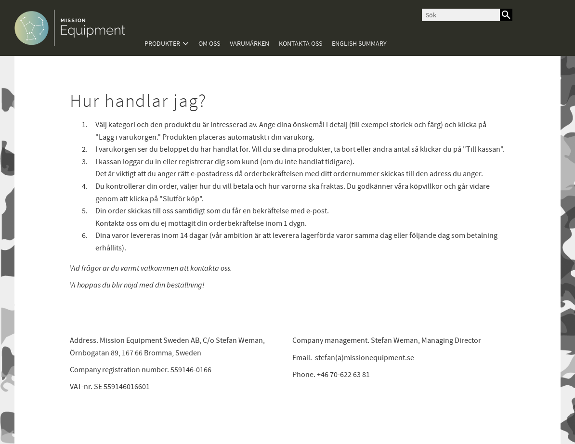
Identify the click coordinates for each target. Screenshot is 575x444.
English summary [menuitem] (359, 43)
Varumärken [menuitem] (249, 43)
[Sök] (506, 15)
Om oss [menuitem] (209, 43)
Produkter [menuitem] (162, 43)
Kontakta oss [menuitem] (300, 43)
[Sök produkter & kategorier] (461, 15)
